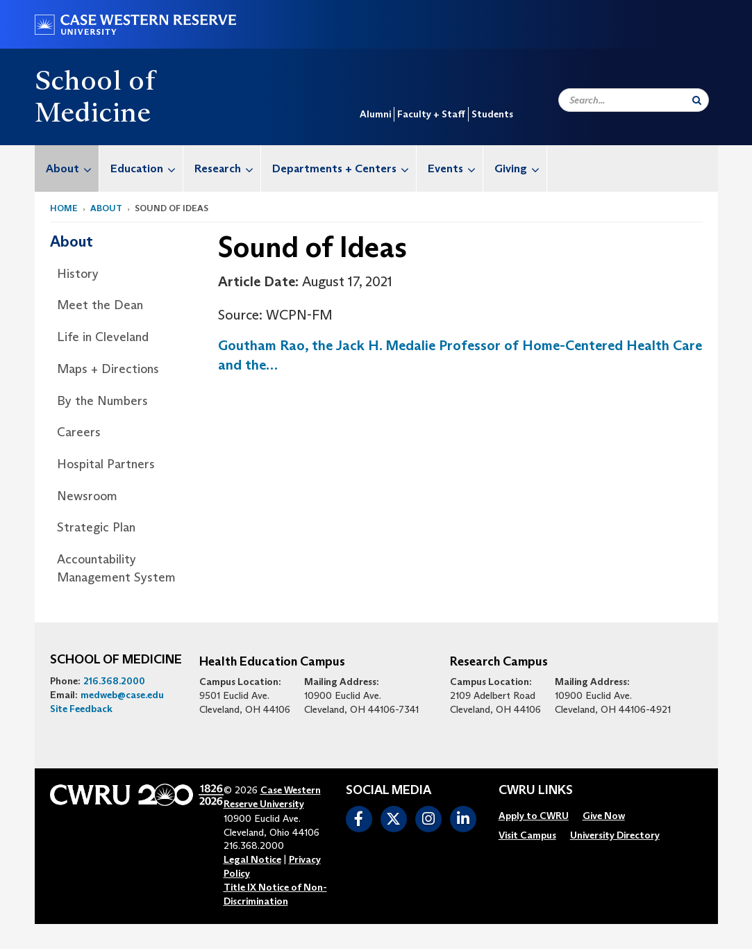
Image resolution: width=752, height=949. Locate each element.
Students (492, 114)
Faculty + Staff (431, 114)
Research (227, 168)
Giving (520, 168)
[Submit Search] (696, 100)
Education (146, 168)
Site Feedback (81, 708)
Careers (79, 432)
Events (455, 168)
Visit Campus (527, 835)
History (78, 273)
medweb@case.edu (122, 694)
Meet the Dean (100, 305)
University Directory (615, 835)
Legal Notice (252, 859)
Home (64, 208)
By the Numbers (102, 401)
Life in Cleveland (103, 337)
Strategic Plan (96, 527)
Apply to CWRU (534, 815)
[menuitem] (67, 168)
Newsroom (87, 496)
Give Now (604, 815)
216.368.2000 (114, 681)
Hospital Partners (106, 464)
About (72, 168)
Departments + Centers (344, 168)
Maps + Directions (108, 369)
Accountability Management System (116, 568)
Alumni (375, 114)
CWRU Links (536, 791)
